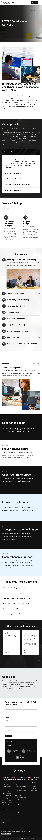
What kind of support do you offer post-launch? (16, 603)
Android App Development (7, 802)
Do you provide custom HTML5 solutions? (14, 609)
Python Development (7, 804)
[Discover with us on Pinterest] (10, 834)
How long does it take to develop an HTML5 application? (18, 593)
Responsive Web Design (21, 797)
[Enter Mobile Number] (21, 720)
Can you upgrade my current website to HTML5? (16, 598)
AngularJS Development (7, 807)
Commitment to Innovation (21, 173)
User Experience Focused (21, 179)
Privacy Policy (35, 788)
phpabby (22, 759)
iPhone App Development (7, 800)
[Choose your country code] (21, 717)
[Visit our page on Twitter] (4, 834)
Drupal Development (7, 793)
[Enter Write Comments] (21, 730)
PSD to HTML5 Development (21, 795)
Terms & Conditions (35, 790)
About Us (35, 784)
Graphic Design (7, 798)
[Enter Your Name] (21, 708)
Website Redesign (21, 801)
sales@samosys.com (16, 751)
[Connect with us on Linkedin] (8, 834)
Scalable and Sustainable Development (21, 185)
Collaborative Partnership (21, 190)
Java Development (7, 806)
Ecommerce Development (21, 788)
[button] (3, 208)
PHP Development (21, 793)
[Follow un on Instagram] (6, 834)
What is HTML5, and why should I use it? (14, 588)
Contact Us (35, 786)
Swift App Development (7, 789)
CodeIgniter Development (21, 786)
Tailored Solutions (21, 152)
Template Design (21, 799)
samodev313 (23, 757)
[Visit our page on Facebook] (2, 834)
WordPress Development (21, 804)
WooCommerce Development (21, 802)
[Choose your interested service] (21, 725)
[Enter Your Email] (21, 712)
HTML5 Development (21, 790)
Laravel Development (21, 792)
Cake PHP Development (21, 784)
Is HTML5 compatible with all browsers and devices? (17, 614)
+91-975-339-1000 (31, 751)
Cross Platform (7, 791)
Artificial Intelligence (7, 784)
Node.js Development (7, 809)
